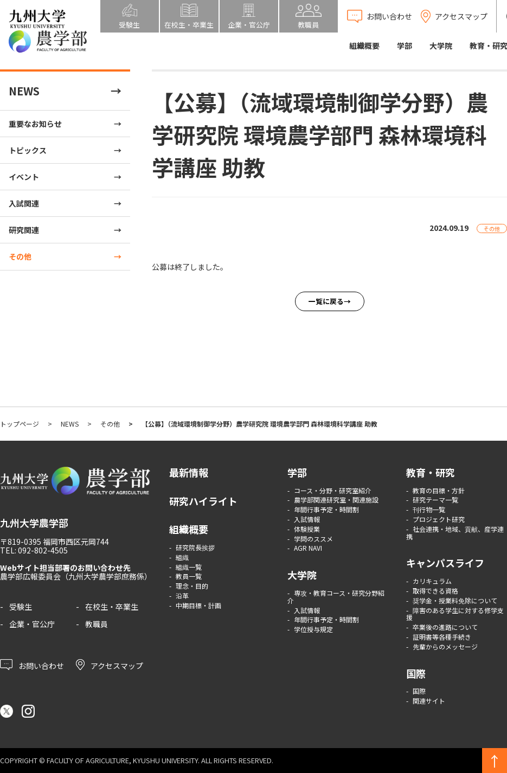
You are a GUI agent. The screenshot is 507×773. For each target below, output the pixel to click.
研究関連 (24, 229)
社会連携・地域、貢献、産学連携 (455, 532)
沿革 (182, 595)
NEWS (24, 91)
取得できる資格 (435, 590)
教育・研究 (430, 472)
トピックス (28, 150)
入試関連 (24, 203)
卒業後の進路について (445, 627)
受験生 (20, 606)
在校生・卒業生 (111, 606)
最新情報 (188, 472)
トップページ (19, 423)
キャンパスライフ (445, 563)
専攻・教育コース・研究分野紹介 (335, 596)
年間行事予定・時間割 (326, 509)
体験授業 (307, 528)
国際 (416, 673)
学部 (404, 45)
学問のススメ (313, 538)
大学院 (440, 45)
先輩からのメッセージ (445, 646)
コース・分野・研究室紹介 (332, 490)
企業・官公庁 (32, 624)
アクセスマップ (109, 664)
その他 (20, 256)
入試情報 (307, 519)
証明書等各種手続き (442, 636)
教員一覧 (189, 576)
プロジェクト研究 (439, 519)
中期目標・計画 (198, 605)
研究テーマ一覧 (435, 499)
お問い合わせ (32, 664)
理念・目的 (192, 585)
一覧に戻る (326, 301)
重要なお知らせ (35, 123)
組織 (182, 557)
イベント (24, 176)
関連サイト (429, 700)
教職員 (96, 624)
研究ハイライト (203, 501)
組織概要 (364, 45)
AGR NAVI (308, 547)
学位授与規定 (313, 629)
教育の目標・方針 (439, 490)
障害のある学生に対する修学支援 (455, 613)
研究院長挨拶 (195, 547)
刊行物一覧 (429, 509)
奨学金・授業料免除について (455, 600)
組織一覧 (189, 566)
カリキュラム (432, 580)
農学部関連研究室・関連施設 (336, 499)
